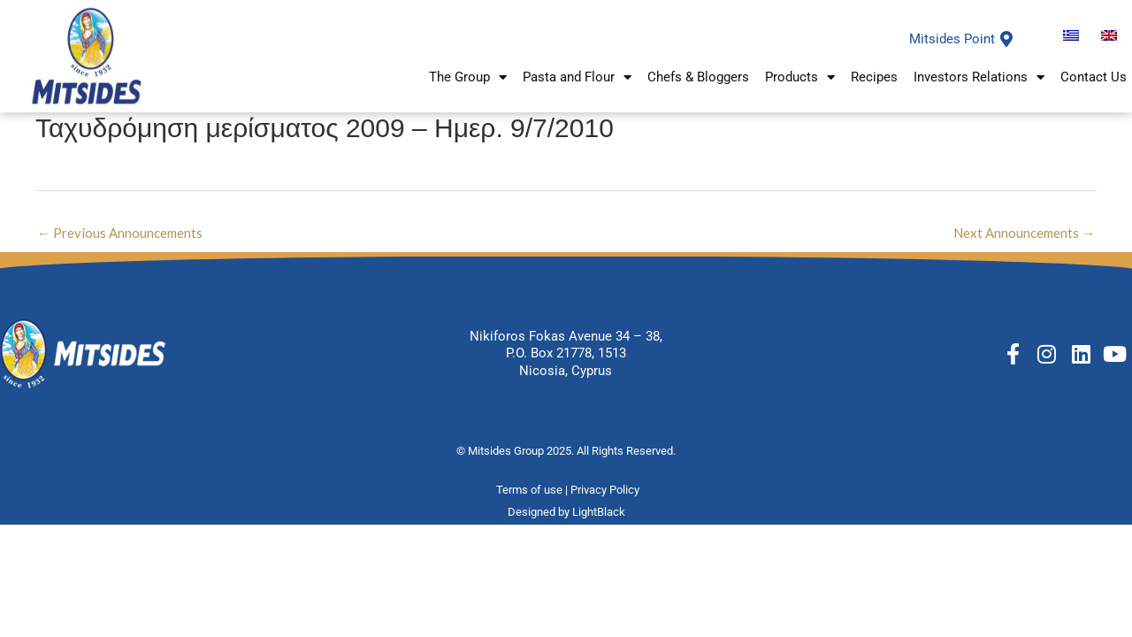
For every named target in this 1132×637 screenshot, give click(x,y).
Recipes (874, 78)
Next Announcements (1024, 233)
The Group (468, 78)
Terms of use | (533, 490)
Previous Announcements (120, 233)
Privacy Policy (606, 490)
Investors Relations (979, 78)
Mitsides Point (952, 39)
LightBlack (598, 511)
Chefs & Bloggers (698, 78)
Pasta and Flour (577, 78)
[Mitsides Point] (1006, 39)
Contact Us (1093, 78)
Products (800, 78)
